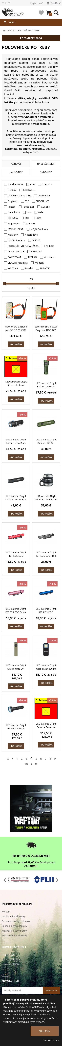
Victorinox (49, 257)
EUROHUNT (42, 201)
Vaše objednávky (11, 959)
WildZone (13, 268)
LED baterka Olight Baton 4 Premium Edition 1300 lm (46, 727)
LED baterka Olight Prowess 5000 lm (16, 726)
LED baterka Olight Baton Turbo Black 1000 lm (16, 443)
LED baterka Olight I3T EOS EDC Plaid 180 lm (46, 556)
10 (26, 764)
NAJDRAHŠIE (46, 172)
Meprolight (13, 223)
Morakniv (13, 234)
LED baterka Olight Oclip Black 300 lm (46, 667)
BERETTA (47, 184)
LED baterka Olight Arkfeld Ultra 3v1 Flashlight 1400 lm (16, 669)
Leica (38, 217)
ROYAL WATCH (16, 251)
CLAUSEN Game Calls (19, 195)
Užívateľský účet (10, 964)
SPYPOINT (36, 251)
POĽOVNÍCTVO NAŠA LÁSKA (23, 245)
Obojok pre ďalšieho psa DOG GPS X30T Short (16, 330)
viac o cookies (51, 1040)
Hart (29, 212)
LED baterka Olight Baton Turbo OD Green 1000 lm (46, 386)
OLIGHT (36, 240)
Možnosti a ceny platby (14, 930)
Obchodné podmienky (13, 916)
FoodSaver (28, 206)
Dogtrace (13, 201)
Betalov (12, 189)
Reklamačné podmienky (14, 935)
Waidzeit (39, 262)
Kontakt (6, 911)
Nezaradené (31, 234)
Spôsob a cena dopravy (14, 925)
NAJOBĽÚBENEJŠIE (46, 163)
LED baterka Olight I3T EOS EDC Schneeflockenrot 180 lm (16, 557)
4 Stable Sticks (15, 184)
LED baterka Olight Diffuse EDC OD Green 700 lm (46, 443)
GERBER (45, 206)
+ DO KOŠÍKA (15, 344)
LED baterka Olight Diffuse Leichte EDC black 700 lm (16, 499)
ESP (27, 201)
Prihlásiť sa (51, 990)
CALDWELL (29, 189)
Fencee (12, 206)
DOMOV (10, 30)
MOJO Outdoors (39, 229)
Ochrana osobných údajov (16, 921)
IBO (27, 217)
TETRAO (32, 257)
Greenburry (14, 212)
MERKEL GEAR (15, 229)
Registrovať (36, 3)
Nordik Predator (16, 240)
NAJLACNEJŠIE (16, 172)
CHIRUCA (13, 217)
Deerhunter (44, 195)
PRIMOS (49, 245)
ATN (32, 184)
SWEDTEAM (14, 257)
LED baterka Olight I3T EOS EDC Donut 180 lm (16, 612)
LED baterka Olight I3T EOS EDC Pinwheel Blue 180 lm (46, 614)
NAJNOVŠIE (16, 163)
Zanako (29, 268)
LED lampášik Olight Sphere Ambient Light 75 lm (16, 385)
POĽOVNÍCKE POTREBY (28, 30)
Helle (40, 212)
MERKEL (30, 223)
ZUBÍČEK (45, 268)
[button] (57, 880)
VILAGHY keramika (18, 262)
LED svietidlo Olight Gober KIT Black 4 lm (46, 497)
